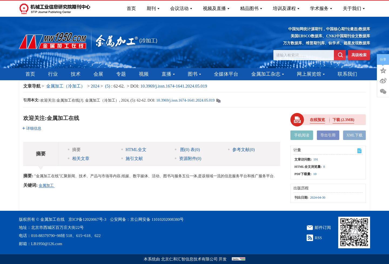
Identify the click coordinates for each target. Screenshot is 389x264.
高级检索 (359, 55)
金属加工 (47, 185)
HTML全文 (133, 149)
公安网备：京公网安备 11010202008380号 (147, 219)
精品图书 (251, 8)
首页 (131, 8)
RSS (318, 238)
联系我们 (347, 74)
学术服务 (321, 8)
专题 (121, 74)
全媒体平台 (226, 74)
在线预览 (317, 120)
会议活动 (181, 8)
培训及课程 (286, 8)
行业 (53, 74)
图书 (194, 74)
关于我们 (354, 8)
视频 (144, 74)
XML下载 (355, 135)
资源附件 (188, 158)
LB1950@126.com (46, 244)
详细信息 (31, 128)
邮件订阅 (323, 227)
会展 (98, 74)
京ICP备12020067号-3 (87, 219)
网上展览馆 (311, 74)
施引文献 (132, 158)
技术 (76, 74)
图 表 (187, 149)
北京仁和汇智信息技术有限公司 (189, 259)
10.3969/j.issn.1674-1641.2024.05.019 (173, 86)
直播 (168, 74)
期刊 (153, 8)
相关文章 (78, 158)
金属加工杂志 (267, 74)
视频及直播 (216, 8)
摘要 (74, 149)
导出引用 (328, 135)
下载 (343, 120)
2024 (95, 86)
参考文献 (241, 149)
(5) (108, 86)
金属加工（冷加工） (65, 86)
